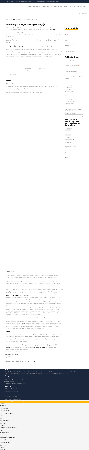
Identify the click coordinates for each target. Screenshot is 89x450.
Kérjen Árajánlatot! (53, 29)
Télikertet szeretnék (4, 412)
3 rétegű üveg (69, 87)
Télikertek (28, 6)
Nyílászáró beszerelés (9, 381)
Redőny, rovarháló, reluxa (5, 442)
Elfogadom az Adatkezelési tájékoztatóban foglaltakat (70, 147)
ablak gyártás (17, 351)
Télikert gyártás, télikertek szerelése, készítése (15, 383)
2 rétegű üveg (69, 85)
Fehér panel (68, 89)
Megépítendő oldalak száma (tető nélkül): (73, 77)
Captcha (67, 150)
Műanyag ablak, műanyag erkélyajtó (7, 437)
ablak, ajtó (35, 45)
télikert (33, 34)
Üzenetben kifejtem (70, 91)
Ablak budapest (9, 356)
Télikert (1, 415)
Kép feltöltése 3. (69, 137)
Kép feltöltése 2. (69, 133)
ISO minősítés (3, 405)
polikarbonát (68, 95)
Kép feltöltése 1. (69, 128)
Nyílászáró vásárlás (4, 418)
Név (66, 34)
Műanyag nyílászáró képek (5, 440)
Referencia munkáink (4, 432)
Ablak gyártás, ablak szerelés (11, 378)
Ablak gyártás (52, 6)
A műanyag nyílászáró (4, 439)
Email (66, 40)
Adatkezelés (68, 142)
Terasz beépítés (63, 6)
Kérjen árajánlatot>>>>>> (11, 357)
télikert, (40, 45)
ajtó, (27, 344)
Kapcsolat (83, 6)
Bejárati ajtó (2, 425)
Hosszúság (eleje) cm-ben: (72, 60)
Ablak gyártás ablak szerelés (12, 354)
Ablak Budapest (3, 435)
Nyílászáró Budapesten (5, 423)
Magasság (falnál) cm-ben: (72, 71)
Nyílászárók (37, 6)
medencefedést (56, 345)
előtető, (14, 46)
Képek (44, 6)
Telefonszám (68, 45)
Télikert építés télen (4, 410)
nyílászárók (14, 280)
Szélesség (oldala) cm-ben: (72, 65)
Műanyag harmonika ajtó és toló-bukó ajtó (14, 379)
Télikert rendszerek (4, 408)
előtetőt (50, 345)
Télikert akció (74, 6)
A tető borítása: (69, 94)
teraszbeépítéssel (20, 46)
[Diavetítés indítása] (10, 271)
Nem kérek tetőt (69, 105)
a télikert (23, 323)
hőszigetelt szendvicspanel (71, 101)
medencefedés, (9, 46)
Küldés (66, 157)
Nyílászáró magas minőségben (6, 428)
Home (14, 19)
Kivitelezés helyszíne (70, 51)
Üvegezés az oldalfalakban (72, 83)
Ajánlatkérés (83, 13)
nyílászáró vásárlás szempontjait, (41, 347)
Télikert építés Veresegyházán (6, 413)
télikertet (8, 347)
